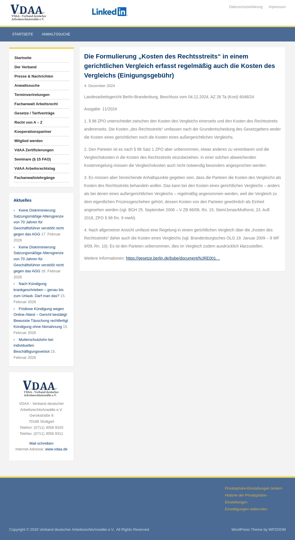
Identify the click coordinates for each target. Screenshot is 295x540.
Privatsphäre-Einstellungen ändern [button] (253, 488)
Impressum (277, 7)
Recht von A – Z (28, 122)
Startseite (22, 34)
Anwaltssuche (56, 34)
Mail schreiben (41, 443)
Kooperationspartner (33, 131)
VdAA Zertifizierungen (34, 150)
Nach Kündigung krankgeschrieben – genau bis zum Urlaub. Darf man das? (38, 290)
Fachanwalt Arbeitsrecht (36, 104)
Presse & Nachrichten (33, 76)
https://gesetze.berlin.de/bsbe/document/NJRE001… (173, 258)
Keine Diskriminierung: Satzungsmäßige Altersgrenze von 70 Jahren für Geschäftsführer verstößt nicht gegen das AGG (39, 222)
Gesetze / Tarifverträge (34, 113)
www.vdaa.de (56, 449)
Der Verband (25, 67)
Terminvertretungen (32, 94)
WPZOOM (277, 529)
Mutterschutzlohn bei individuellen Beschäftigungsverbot (33, 345)
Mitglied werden (28, 141)
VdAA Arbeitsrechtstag (34, 168)
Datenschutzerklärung (246, 7)
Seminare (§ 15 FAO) (32, 159)
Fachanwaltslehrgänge (34, 177)
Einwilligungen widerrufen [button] (246, 509)
